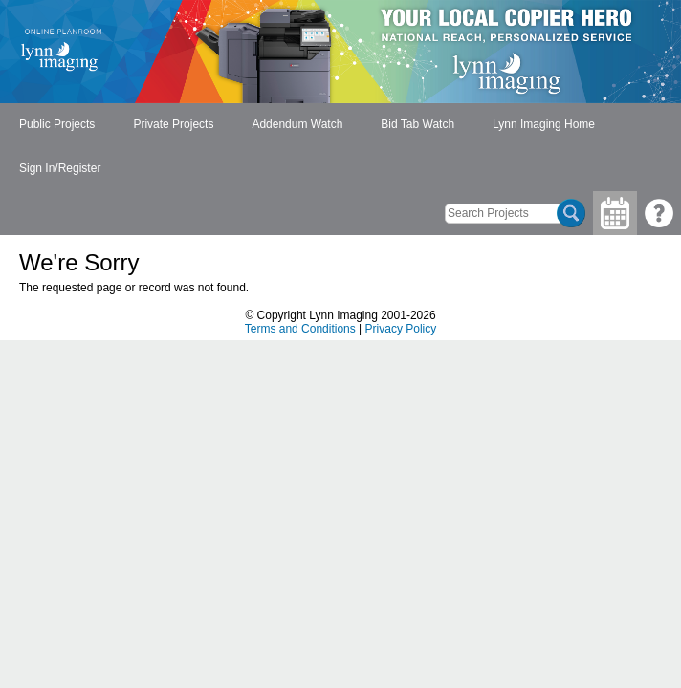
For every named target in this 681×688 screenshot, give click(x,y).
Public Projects (57, 124)
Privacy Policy (401, 328)
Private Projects (173, 124)
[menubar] (340, 147)
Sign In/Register (59, 168)
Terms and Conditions (300, 328)
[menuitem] (57, 125)
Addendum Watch (297, 124)
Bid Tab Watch (417, 124)
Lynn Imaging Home (544, 124)
